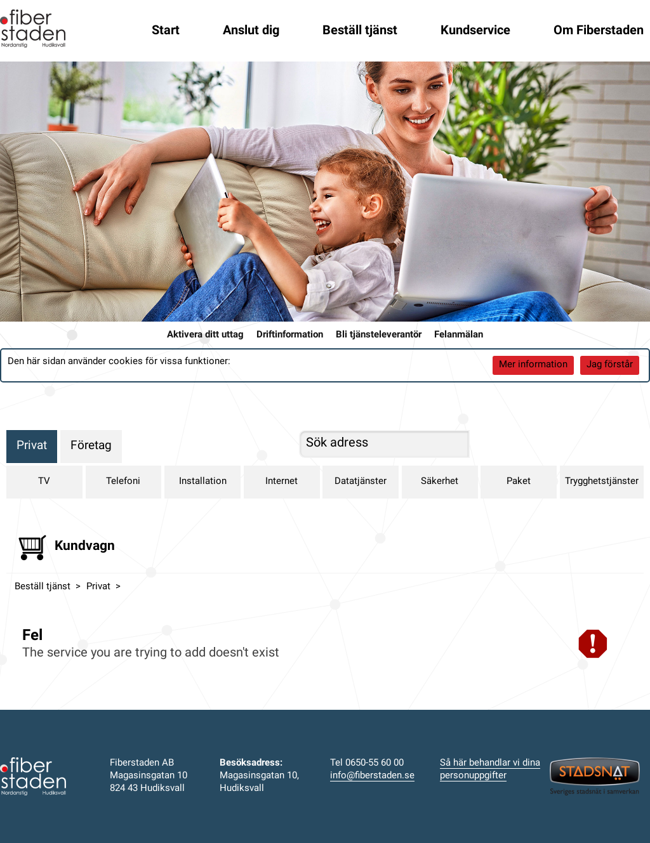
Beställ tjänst (359, 31)
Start (166, 31)
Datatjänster (361, 482)
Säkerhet (439, 482)
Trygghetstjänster (602, 482)
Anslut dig (251, 31)
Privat (32, 446)
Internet (281, 482)
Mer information (533, 365)
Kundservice (475, 31)
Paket (519, 482)
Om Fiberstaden (599, 31)
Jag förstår (610, 365)
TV (44, 482)
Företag (91, 446)
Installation (203, 482)
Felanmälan (458, 335)
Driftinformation (289, 335)
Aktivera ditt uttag (205, 335)
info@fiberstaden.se (372, 776)
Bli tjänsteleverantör (378, 335)
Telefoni (123, 482)
